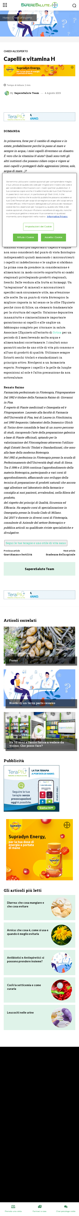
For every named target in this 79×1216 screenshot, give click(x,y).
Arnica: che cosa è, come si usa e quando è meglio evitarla (27, 931)
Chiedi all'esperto (22, 17)
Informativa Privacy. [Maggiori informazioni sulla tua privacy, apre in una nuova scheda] (57, 216)
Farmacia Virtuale (21, 735)
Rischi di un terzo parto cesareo (32, 703)
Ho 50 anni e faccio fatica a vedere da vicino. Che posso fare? (36, 743)
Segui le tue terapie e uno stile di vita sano (36, 543)
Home (6, 17)
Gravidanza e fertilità (18, 554)
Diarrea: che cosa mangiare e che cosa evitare (25, 904)
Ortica (57, 332)
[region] (39, 210)
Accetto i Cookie (53, 237)
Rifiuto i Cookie (25, 237)
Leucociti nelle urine (20, 1012)
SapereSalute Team (26, 93)
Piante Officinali (20, 653)
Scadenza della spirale (60, 554)
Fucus (13, 660)
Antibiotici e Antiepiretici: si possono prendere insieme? (25, 959)
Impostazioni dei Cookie (38, 226)
